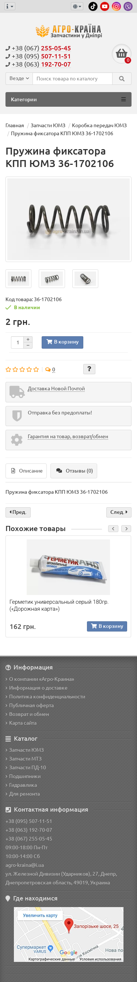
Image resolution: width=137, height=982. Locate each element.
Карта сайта (21, 723)
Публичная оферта (29, 705)
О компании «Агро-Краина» (39, 679)
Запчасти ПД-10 (25, 767)
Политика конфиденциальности (45, 696)
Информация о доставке (36, 688)
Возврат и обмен (27, 714)
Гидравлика (21, 785)
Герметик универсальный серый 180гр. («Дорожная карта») (59, 605)
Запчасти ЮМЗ (24, 750)
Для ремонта (22, 794)
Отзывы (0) (74, 471)
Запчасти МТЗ (23, 759)
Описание (27, 471)
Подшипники (23, 776)
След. (119, 512)
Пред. (18, 512)
